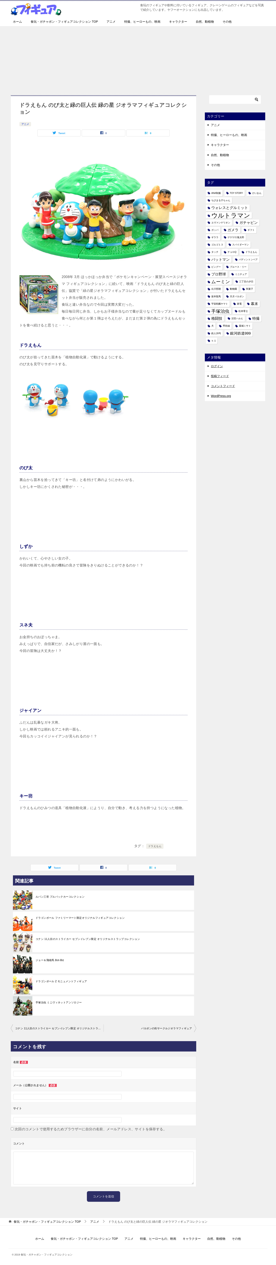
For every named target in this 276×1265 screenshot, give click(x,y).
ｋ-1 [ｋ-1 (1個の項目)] (213, 340)
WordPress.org (221, 396)
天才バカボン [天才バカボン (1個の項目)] (237, 296)
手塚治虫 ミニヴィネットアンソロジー (59, 1002)
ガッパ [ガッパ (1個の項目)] (214, 230)
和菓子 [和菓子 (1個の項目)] (249, 289)
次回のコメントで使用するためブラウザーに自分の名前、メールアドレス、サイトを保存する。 (91, 1129)
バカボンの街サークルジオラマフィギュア (166, 1028)
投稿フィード (220, 376)
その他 (227, 21)
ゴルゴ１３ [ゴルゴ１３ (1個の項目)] (217, 244)
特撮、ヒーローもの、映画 (142, 21)
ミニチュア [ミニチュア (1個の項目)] (241, 274)
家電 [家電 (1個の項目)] (239, 303)
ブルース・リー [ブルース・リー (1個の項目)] (238, 267)
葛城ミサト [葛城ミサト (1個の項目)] (245, 325)
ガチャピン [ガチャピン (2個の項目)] (248, 223)
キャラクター (178, 21)
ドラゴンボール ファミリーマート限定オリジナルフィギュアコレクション (80, 917)
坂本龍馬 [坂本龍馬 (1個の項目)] (216, 296)
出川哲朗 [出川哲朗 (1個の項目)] (216, 289)
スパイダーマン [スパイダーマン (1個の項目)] (240, 244)
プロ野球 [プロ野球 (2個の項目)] (218, 274)
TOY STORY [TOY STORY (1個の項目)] (236, 193)
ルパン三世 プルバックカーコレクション (60, 896)
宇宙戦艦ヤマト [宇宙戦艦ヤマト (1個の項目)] (219, 303)
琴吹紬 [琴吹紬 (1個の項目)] (226, 325)
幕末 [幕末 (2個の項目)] (254, 304)
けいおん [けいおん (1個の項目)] (257, 193)
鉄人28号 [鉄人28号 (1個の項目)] (216, 333)
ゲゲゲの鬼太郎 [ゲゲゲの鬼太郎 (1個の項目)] (235, 237)
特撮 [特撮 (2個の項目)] (256, 318)
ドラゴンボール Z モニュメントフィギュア (61, 981)
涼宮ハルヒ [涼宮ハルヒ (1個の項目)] (237, 318)
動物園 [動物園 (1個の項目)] (233, 289)
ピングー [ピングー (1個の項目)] (216, 267)
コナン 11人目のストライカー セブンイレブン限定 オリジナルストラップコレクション (88, 939)
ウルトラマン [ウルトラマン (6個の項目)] (230, 215)
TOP (47, 1221)
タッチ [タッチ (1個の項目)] (214, 252)
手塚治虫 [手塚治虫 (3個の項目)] (220, 311)
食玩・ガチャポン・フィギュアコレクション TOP (64, 21)
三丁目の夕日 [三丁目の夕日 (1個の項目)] (246, 281)
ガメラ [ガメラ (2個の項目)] (232, 230)
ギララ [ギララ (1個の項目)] (214, 237)
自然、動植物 (205, 21)
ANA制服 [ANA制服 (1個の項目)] (216, 193)
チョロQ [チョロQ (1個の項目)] (231, 252)
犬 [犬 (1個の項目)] (212, 325)
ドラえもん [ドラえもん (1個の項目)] (251, 252)
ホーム (17, 21)
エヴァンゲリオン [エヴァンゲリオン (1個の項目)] (220, 222)
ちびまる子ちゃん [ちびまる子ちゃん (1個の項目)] (220, 200)
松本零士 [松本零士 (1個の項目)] (243, 311)
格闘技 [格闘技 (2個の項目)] (216, 318)
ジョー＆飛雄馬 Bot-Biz (50, 960)
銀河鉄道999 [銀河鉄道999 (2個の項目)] (240, 333)
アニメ (111, 21)
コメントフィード (223, 386)
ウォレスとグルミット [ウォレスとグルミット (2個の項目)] (229, 208)
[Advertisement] (138, 58)
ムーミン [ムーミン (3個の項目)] (220, 281)
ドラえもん (155, 846)
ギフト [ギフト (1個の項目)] (251, 230)
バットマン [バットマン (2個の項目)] (220, 260)
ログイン (217, 366)
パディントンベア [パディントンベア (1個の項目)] (248, 259)
